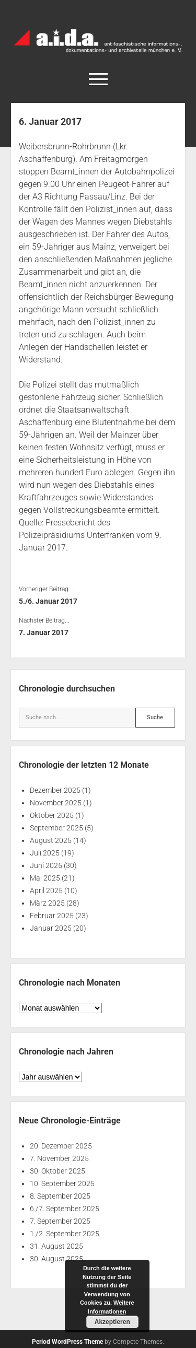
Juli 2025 (45, 853)
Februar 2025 (52, 915)
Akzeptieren (112, 1322)
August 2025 (51, 840)
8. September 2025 (60, 1196)
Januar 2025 (51, 928)
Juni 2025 (46, 865)
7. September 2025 (60, 1221)
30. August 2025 (56, 1259)
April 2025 (46, 890)
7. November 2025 (59, 1158)
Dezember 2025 (55, 790)
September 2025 (56, 828)
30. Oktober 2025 (57, 1171)
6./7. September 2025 (64, 1208)
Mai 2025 (45, 878)
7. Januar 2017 (43, 632)
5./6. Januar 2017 (48, 601)
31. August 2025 (56, 1246)
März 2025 (47, 903)
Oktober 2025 (52, 815)
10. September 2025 (62, 1183)
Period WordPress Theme (67, 1341)
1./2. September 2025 (64, 1233)
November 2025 (56, 803)
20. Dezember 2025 (61, 1146)
